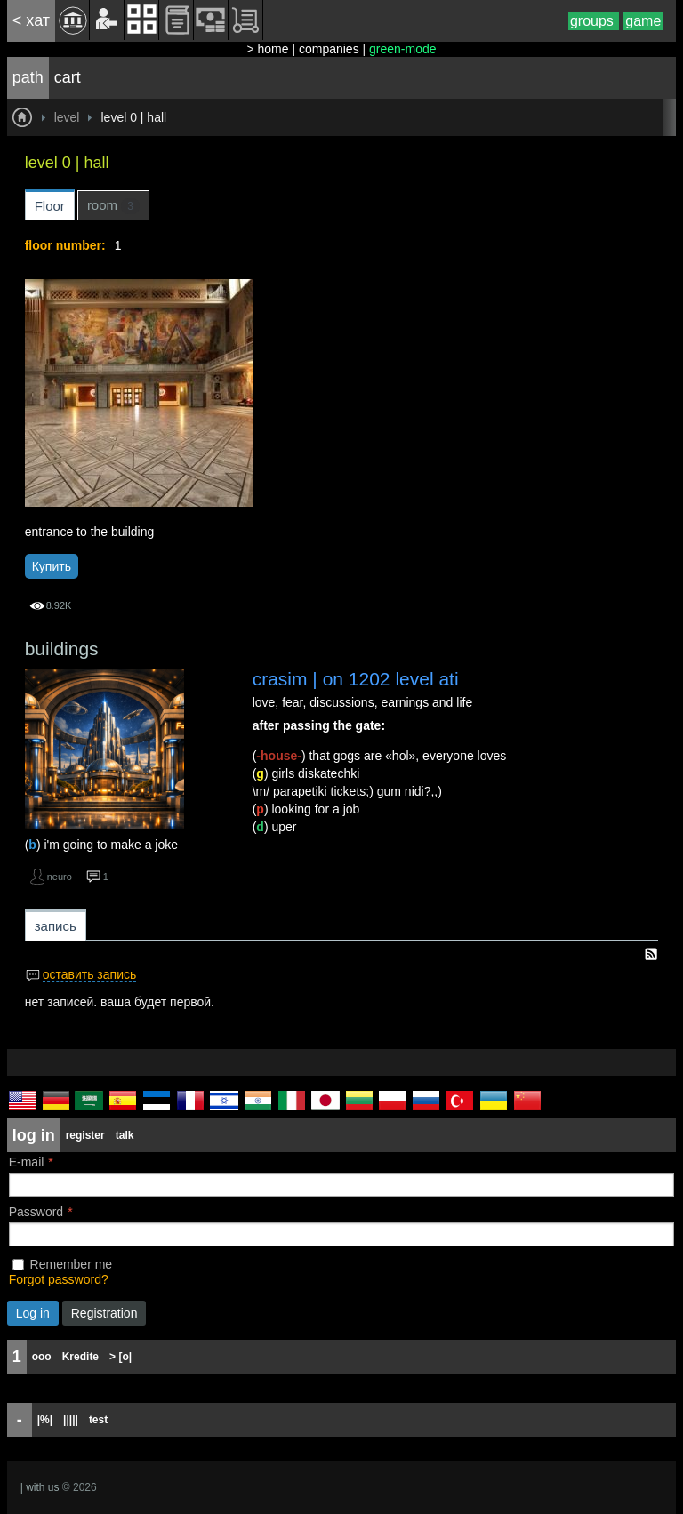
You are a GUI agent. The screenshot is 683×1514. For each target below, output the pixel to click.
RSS (651, 954)
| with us (40, 1487)
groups (593, 20)
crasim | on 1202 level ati (356, 679)
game (643, 20)
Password (36, 1212)
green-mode (403, 49)
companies (329, 49)
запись (55, 925)
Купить (51, 566)
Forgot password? (58, 1279)
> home (267, 49)
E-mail (26, 1162)
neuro (59, 876)
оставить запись (90, 974)
